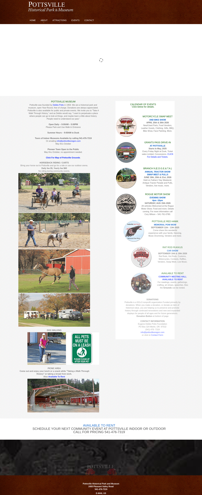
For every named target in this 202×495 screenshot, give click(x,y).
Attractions (59, 20)
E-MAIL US (101, 493)
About (44, 20)
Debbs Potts (58, 105)
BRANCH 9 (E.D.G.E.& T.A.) (157, 168)
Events (75, 20)
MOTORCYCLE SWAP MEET (158, 116)
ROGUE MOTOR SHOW (157, 194)
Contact (89, 20)
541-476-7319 (101, 489)
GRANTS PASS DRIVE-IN (157, 142)
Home (33, 20)
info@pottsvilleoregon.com (69, 141)
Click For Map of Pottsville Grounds (63, 158)
